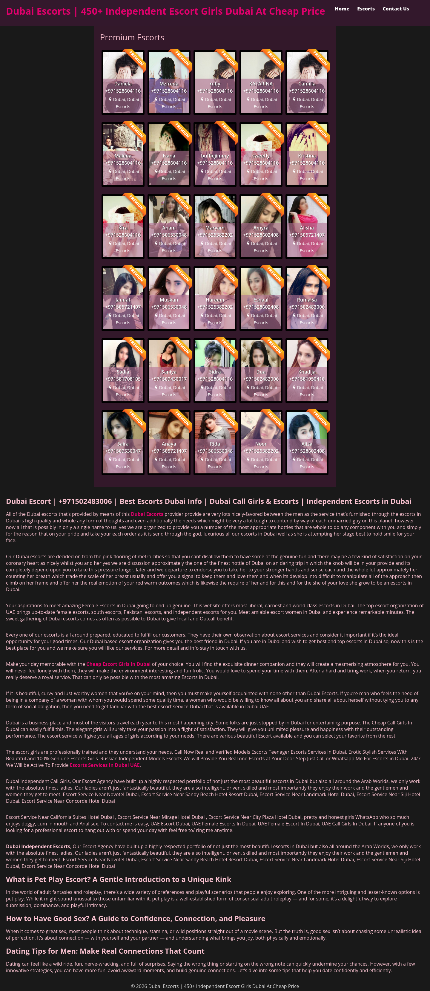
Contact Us (396, 8)
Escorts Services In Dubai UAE (105, 765)
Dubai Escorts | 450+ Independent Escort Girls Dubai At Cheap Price (165, 10)
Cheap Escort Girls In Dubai (118, 664)
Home (342, 8)
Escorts (366, 8)
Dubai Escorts (147, 514)
